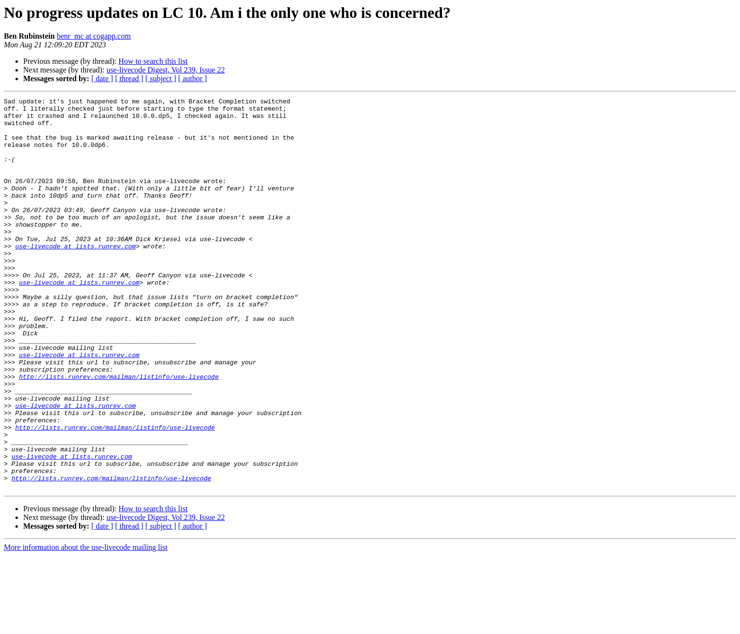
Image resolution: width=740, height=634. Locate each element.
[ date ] (102, 78)
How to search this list (152, 61)
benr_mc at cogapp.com (93, 36)
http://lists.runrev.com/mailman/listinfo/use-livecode (118, 433)
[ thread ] (129, 78)
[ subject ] (160, 78)
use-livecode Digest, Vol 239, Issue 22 (165, 70)
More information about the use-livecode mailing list (86, 625)
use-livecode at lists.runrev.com (75, 276)
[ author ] (192, 78)
